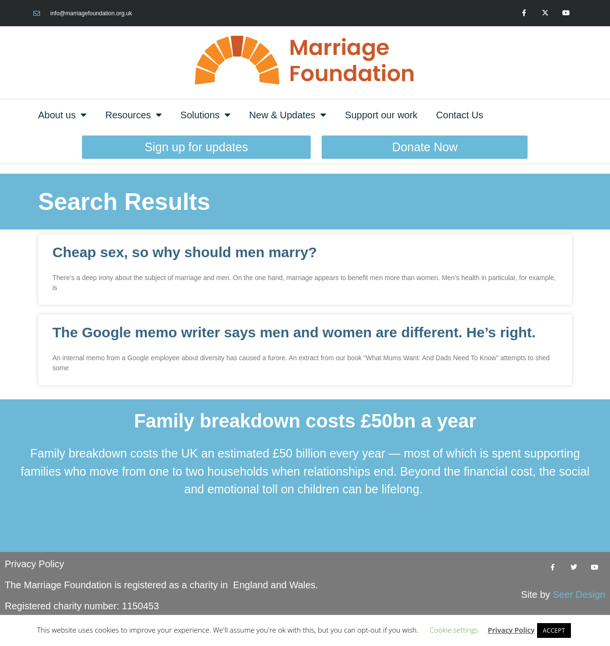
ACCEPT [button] (554, 630)
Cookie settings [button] (454, 630)
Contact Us (459, 115)
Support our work (381, 115)
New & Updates (287, 115)
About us (62, 115)
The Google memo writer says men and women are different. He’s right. (294, 332)
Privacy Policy (34, 564)
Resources (133, 115)
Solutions (206, 115)
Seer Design (579, 594)
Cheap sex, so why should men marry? (184, 252)
